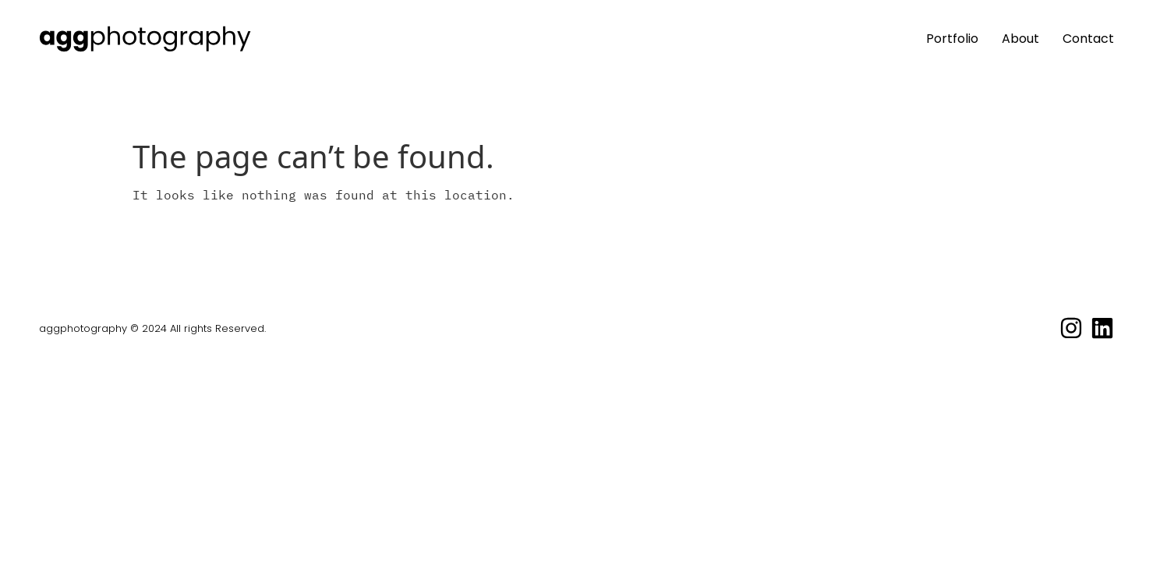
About (1020, 39)
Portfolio (952, 39)
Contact (1088, 39)
